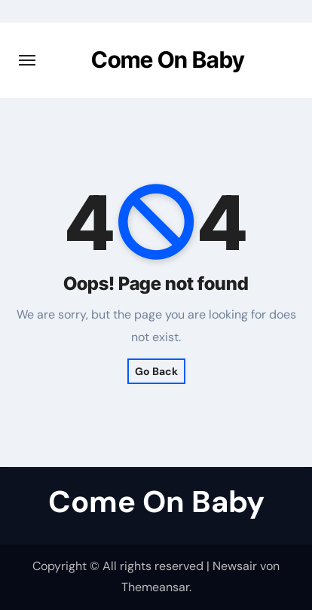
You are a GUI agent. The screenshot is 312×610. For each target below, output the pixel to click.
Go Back (156, 371)
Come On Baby (168, 59)
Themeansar (155, 587)
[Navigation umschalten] (27, 60)
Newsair (235, 566)
